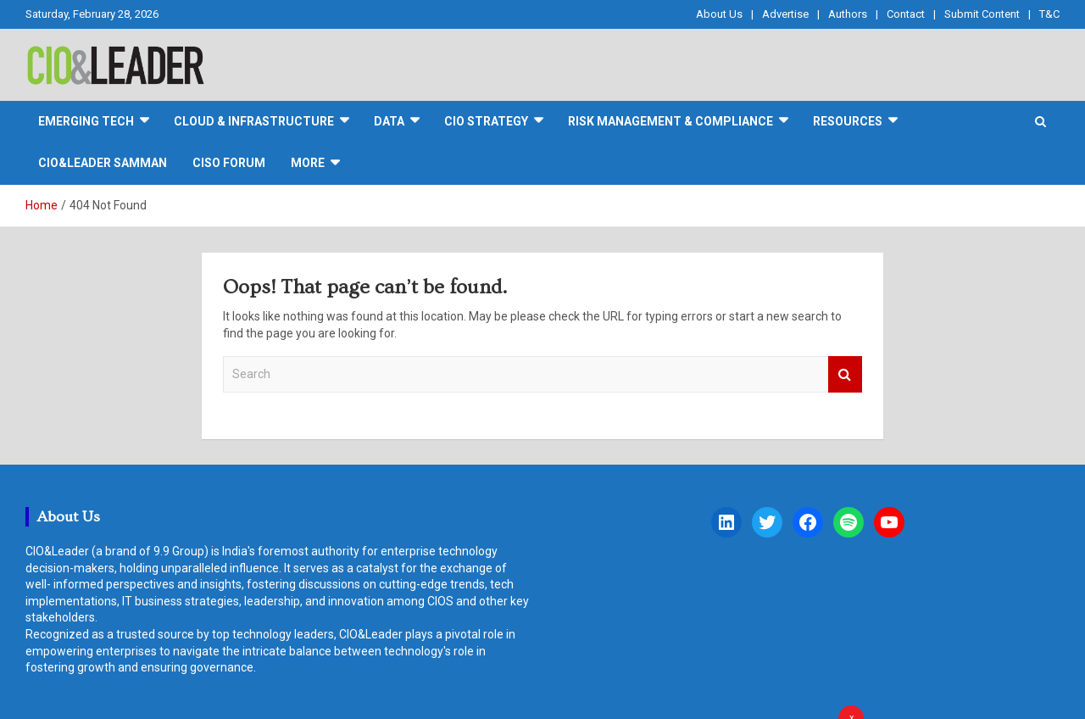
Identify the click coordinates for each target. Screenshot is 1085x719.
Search (845, 374)
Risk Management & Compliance (670, 121)
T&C (1049, 14)
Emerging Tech (86, 121)
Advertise (785, 14)
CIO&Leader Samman (102, 163)
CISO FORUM (228, 163)
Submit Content (982, 14)
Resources (847, 121)
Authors (847, 14)
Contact (906, 14)
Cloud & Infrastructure (254, 121)
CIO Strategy (486, 121)
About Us (719, 14)
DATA (389, 121)
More (308, 163)
